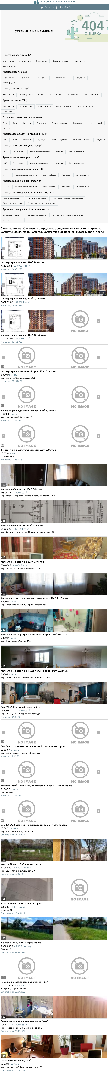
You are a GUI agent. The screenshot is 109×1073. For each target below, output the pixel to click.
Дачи (15, 123)
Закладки (47, 7)
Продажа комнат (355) (16, 88)
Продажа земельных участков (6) (22, 145)
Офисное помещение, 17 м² (16, 1061)
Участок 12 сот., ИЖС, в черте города (21, 943)
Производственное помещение (41, 203)
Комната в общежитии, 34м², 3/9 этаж (22, 526)
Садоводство (18, 151)
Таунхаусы (41, 123)
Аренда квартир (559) (15, 72)
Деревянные (77, 123)
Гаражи (6, 175)
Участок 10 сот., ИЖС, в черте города (21, 864)
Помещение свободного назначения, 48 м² (24, 982)
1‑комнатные (8, 61)
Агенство (59, 151)
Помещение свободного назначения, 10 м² (24, 1021)
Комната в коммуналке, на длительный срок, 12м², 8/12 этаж (34, 598)
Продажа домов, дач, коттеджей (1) (24, 117)
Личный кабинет (65, 7)
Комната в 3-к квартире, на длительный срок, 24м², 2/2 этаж (34, 671)
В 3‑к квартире (72, 95)
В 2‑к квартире (54, 95)
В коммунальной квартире (31, 95)
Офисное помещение (12, 198)
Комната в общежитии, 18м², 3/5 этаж (22, 489)
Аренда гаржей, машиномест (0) (22, 181)
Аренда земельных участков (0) (21, 157)
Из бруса (6, 128)
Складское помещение (12, 203)
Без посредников (10, 66)
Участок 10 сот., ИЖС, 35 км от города (22, 904)
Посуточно (80, 78)
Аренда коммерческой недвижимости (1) (27, 209)
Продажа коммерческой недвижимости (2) (28, 192)
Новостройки (80, 61)
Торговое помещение (36, 198)
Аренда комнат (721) (15, 100)
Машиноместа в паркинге (26, 175)
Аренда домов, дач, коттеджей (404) (25, 134)
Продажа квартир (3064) (17, 55)
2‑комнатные (24, 61)
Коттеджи (27, 123)
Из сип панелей (95, 123)
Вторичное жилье (60, 61)
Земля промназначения (40, 151)
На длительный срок (61, 78)
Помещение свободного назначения (67, 198)
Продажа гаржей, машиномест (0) (23, 169)
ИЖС (5, 151)
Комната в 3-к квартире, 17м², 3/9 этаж (22, 562)
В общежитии (8, 95)
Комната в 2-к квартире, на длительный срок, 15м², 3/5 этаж (34, 635)
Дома (5, 123)
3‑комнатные (41, 61)
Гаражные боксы (49, 175)
